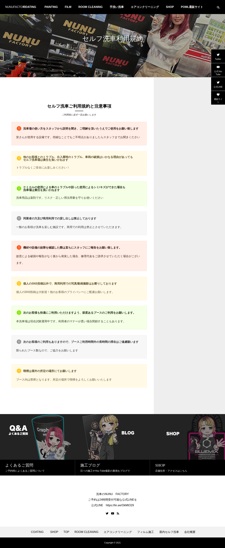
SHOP (170, 6)
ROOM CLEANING (90, 6)
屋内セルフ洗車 (169, 532)
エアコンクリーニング (145, 6)
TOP (66, 532)
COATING (38, 532)
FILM (68, 6)
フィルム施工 (145, 532)
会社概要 (189, 532)
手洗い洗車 (117, 6)
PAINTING (51, 6)
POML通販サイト (192, 6)
